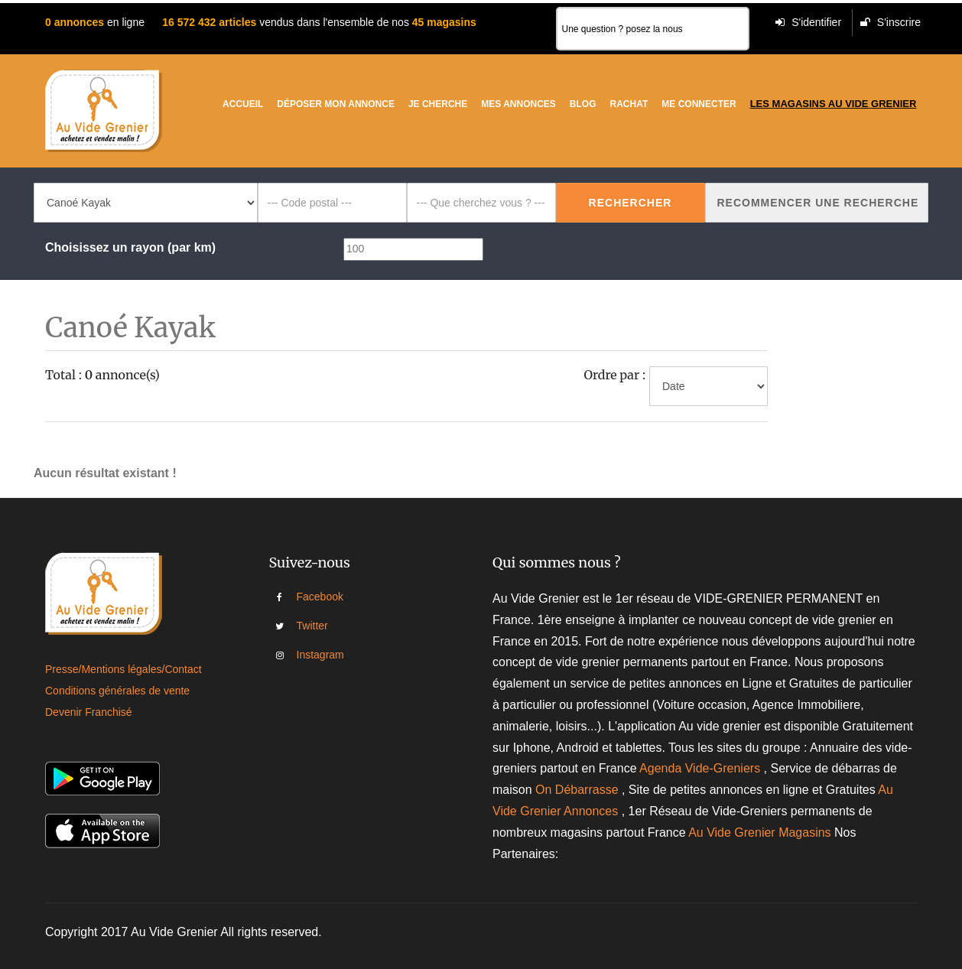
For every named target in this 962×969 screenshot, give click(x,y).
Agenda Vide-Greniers (699, 768)
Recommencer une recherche (818, 203)
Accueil (243, 104)
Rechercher (630, 203)
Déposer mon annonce (336, 104)
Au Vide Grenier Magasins (761, 832)
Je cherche (437, 104)
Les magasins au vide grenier (833, 103)
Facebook (307, 596)
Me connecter (698, 104)
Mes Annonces (518, 104)
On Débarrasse (577, 789)
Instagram (307, 655)
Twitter (307, 625)
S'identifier (808, 22)
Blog (583, 104)
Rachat (629, 104)
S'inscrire (890, 22)
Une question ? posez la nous (653, 27)
